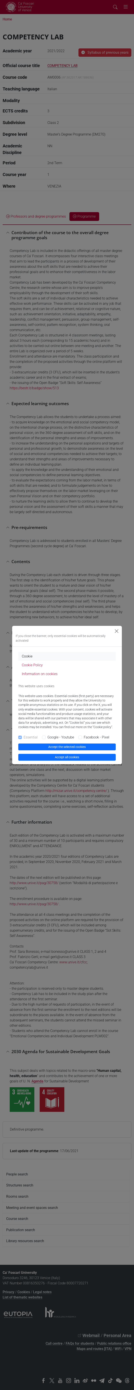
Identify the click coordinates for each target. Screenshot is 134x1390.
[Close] (116, 631)
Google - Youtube (60, 737)
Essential (31, 737)
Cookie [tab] (27, 656)
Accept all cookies (67, 757)
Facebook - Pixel (96, 737)
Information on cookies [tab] (40, 674)
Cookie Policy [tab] (32, 665)
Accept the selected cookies (67, 747)
